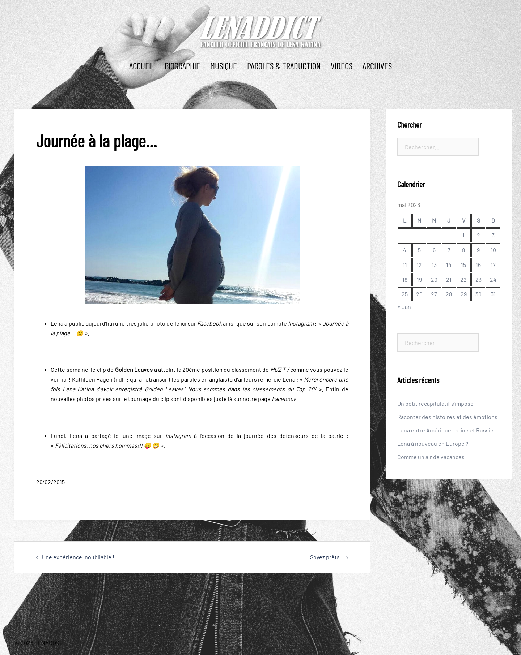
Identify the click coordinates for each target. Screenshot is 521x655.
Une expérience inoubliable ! (78, 556)
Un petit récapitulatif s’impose (435, 403)
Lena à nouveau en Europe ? (432, 443)
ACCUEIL (141, 65)
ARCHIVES (377, 65)
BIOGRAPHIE (182, 65)
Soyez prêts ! (326, 556)
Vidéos (341, 65)
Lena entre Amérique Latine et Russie (445, 430)
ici (183, 323)
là (230, 398)
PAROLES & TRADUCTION (284, 65)
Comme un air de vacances (431, 456)
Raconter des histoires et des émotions (447, 416)
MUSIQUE (223, 65)
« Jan (404, 306)
